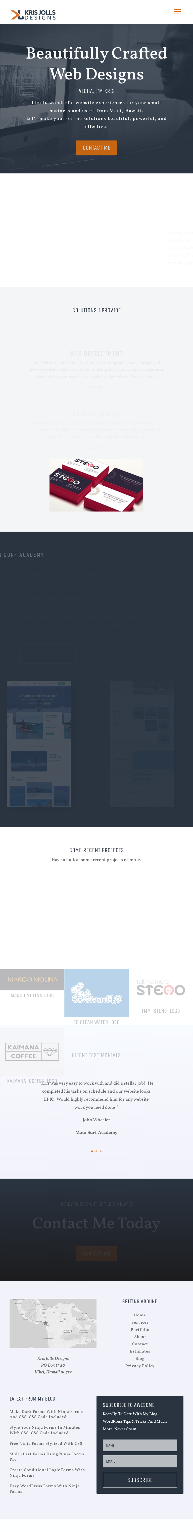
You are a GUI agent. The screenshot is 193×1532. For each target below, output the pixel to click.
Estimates (140, 1351)
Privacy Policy (140, 1366)
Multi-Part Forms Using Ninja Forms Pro (47, 1457)
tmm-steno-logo (160, 1040)
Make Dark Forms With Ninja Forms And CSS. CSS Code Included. (46, 1414)
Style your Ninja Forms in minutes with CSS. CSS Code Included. (45, 1430)
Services (140, 1322)
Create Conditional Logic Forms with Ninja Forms (47, 1472)
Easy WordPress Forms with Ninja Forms (45, 1489)
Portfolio (140, 1330)
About (140, 1337)
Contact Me (96, 154)
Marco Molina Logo (32, 1025)
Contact (140, 1344)
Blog (139, 1359)
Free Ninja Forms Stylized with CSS (46, 1444)
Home (140, 1315)
